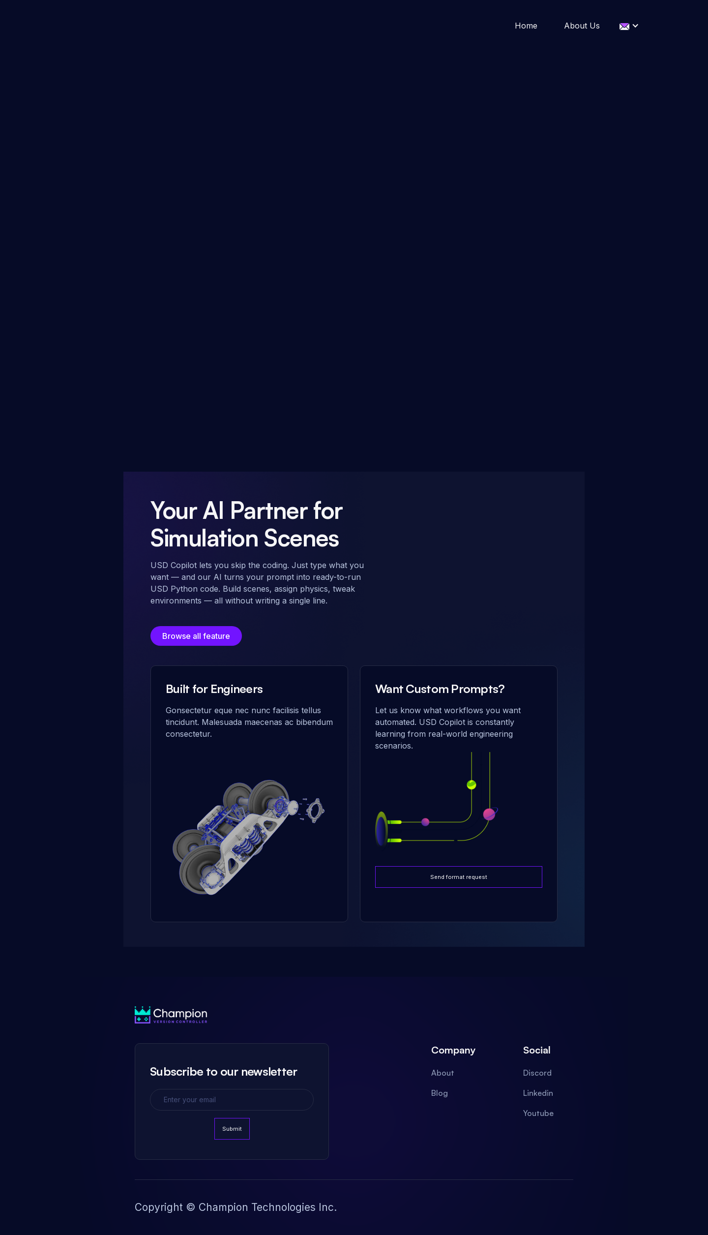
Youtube (538, 1113)
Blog (439, 1093)
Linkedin (538, 1093)
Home (526, 25)
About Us (582, 25)
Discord (537, 1073)
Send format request (458, 877)
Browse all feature (196, 636)
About (442, 1073)
